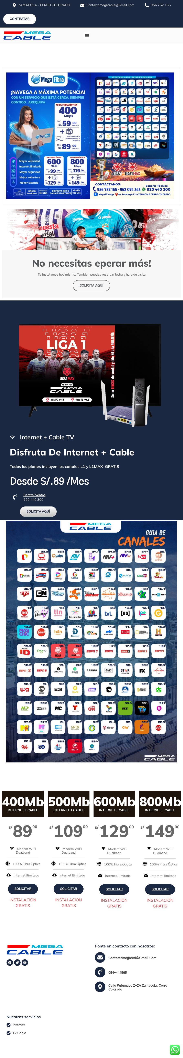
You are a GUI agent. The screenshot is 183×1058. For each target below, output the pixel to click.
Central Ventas (34, 495)
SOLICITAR (22, 889)
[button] (87, 35)
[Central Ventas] (15, 497)
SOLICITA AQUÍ (91, 285)
